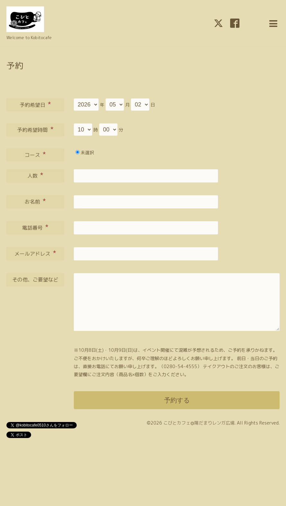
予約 (14, 65)
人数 (35, 175)
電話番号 (35, 227)
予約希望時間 (35, 129)
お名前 (35, 201)
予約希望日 (35, 104)
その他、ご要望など (35, 279)
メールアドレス (35, 253)
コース (35, 154)
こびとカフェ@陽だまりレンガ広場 (199, 423)
